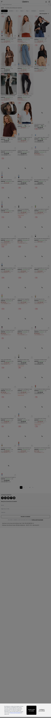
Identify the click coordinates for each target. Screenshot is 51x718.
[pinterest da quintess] (11, 539)
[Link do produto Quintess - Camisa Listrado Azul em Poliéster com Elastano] (9, 510)
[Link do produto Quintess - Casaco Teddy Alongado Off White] (9, 87)
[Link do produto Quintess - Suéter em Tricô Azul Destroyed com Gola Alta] (42, 175)
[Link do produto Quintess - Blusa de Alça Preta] (9, 235)
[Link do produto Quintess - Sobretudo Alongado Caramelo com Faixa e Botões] (9, 29)
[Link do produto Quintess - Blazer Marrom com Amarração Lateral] (42, 480)
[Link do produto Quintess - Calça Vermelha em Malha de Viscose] (42, 418)
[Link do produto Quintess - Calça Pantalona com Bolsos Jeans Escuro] (9, 297)
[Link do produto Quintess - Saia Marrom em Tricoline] (9, 480)
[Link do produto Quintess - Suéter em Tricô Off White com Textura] (25, 29)
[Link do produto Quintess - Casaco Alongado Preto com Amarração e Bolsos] (25, 266)
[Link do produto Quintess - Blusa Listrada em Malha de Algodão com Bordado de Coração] (9, 175)
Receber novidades (25, 558)
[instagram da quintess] (5, 539)
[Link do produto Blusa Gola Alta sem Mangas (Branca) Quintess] (42, 266)
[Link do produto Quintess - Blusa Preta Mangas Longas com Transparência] (9, 116)
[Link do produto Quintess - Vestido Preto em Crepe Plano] (25, 327)
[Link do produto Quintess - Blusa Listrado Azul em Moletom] (9, 449)
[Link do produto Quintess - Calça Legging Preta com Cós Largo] (42, 297)
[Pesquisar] (48, 4)
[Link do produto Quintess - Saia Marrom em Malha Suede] (42, 387)
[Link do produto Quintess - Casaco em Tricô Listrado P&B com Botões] (25, 145)
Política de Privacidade (37, 561)
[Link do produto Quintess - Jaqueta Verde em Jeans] (25, 175)
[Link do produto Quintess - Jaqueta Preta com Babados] (25, 356)
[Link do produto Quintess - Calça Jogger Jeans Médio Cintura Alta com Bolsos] (42, 145)
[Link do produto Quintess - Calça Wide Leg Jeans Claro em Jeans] (25, 58)
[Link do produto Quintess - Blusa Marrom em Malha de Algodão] (9, 145)
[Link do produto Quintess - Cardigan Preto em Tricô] (9, 418)
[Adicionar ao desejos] (15, 35)
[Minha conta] (46, 1)
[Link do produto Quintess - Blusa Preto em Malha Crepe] (25, 387)
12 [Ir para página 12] (29, 529)
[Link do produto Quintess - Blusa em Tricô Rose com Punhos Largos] (42, 356)
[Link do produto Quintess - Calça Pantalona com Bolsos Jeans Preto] (25, 205)
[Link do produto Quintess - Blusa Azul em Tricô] (25, 449)
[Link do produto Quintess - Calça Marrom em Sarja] (42, 116)
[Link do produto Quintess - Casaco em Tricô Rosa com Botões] (25, 297)
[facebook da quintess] (2, 539)
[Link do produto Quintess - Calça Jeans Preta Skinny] (9, 387)
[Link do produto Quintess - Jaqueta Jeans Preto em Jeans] (42, 29)
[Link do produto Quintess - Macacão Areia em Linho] (42, 327)
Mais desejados (44, 13)
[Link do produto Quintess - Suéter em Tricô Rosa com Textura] (9, 327)
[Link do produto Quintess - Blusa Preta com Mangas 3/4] (42, 58)
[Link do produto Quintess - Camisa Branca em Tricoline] (42, 449)
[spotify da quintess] (14, 539)
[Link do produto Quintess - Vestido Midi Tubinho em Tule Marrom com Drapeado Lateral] (9, 266)
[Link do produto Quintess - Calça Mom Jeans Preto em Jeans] (25, 87)
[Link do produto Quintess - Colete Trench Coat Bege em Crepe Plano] (25, 418)
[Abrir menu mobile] (2, 1)
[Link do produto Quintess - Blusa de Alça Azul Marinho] (9, 205)
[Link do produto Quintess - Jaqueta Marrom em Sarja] (9, 58)
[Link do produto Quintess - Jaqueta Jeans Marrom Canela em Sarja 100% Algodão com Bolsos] (42, 235)
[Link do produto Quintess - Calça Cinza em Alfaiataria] (25, 235)
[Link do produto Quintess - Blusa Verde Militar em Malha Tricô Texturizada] (42, 205)
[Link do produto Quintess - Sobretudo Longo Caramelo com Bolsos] (25, 480)
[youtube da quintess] (8, 539)
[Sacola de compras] (49, 1)
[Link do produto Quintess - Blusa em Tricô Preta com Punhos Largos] (9, 356)
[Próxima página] (32, 529)
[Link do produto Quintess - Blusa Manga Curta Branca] (25, 116)
